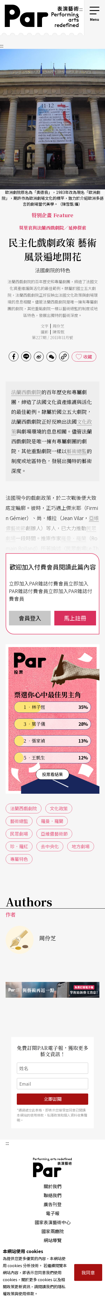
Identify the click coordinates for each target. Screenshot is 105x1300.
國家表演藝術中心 (53, 1222)
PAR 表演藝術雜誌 (52, 1167)
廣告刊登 (53, 1204)
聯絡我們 (53, 1195)
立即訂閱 (53, 1099)
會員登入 (30, 618)
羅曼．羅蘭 (73, 538)
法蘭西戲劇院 (26, 392)
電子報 (52, 1213)
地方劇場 (81, 846)
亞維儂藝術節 (54, 833)
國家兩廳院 (52, 1231)
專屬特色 (19, 859)
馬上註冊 (75, 618)
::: (81, 9)
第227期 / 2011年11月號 (52, 337)
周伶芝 (58, 326)
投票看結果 (52, 774)
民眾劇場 (19, 833)
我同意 (88, 1272)
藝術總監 (77, 451)
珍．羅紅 (19, 846)
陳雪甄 (58, 332)
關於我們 (53, 1186)
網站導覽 (53, 1240)
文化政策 (59, 808)
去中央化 (50, 846)
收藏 (87, 356)
